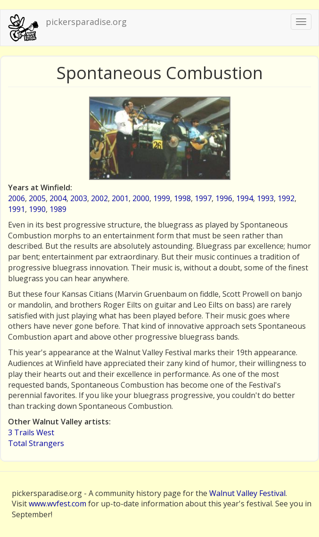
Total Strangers (36, 443)
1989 (57, 209)
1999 (161, 198)
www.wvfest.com (57, 503)
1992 (286, 198)
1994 (244, 198)
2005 (37, 198)
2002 (99, 198)
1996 (223, 198)
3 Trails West (31, 432)
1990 (37, 209)
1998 (182, 198)
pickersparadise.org (86, 21)
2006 (16, 198)
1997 (203, 198)
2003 (78, 198)
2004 (57, 198)
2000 (140, 198)
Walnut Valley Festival (247, 493)
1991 (16, 209)
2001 (120, 198)
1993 (265, 198)
